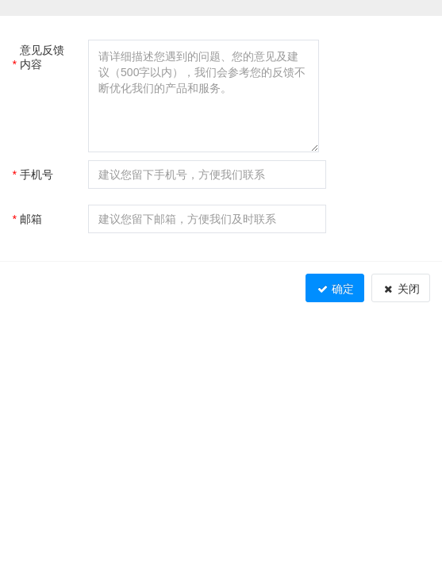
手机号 (32, 174)
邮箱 (27, 219)
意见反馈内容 (38, 57)
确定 (335, 288)
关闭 (401, 288)
